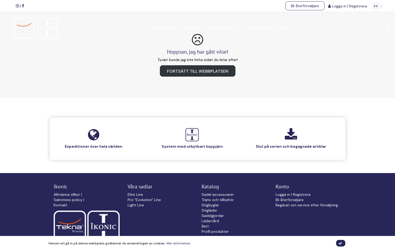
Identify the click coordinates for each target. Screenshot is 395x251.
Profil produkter (215, 231)
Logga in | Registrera (293, 194)
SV (376, 6)
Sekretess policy (68, 199)
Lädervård (210, 221)
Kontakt (60, 205)
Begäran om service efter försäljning (307, 205)
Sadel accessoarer (218, 194)
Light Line (136, 205)
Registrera (358, 6)
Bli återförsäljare (305, 5)
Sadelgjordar (213, 215)
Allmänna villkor (67, 194)
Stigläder (209, 210)
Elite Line (135, 194)
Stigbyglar (210, 205)
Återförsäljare (222, 28)
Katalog (190, 28)
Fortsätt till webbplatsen (197, 71)
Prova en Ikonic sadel (267, 28)
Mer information (178, 243)
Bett (205, 226)
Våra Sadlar (161, 28)
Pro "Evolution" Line (144, 199)
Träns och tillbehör (218, 199)
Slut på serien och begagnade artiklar (291, 146)
